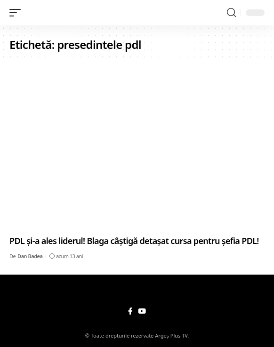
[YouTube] (142, 311)
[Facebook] (130, 311)
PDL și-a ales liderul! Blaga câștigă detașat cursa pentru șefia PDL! (134, 240)
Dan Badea (29, 256)
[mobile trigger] (17, 12)
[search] (231, 12)
